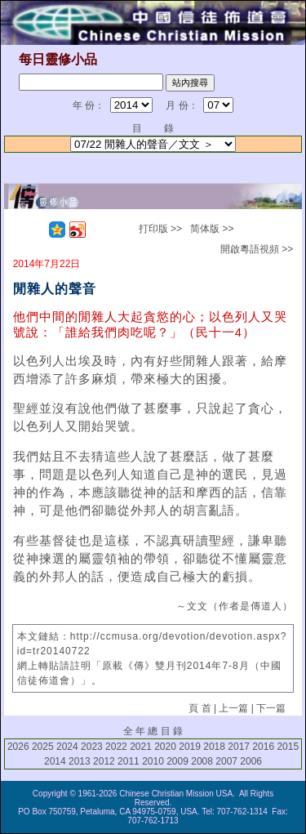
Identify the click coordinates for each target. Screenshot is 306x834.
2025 (43, 746)
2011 (129, 761)
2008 (202, 761)
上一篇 (233, 708)
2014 (55, 761)
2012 (104, 761)
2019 (190, 746)
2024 (67, 746)
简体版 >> (211, 228)
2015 (288, 746)
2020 (165, 746)
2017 (239, 746)
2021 (141, 746)
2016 (263, 746)
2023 (92, 746)
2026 (18, 746)
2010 (153, 761)
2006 (251, 761)
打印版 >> (160, 228)
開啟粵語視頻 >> (256, 249)
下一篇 (271, 708)
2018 (214, 746)
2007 (226, 761)
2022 (116, 746)
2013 (80, 761)
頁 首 (199, 708)
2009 (177, 761)
